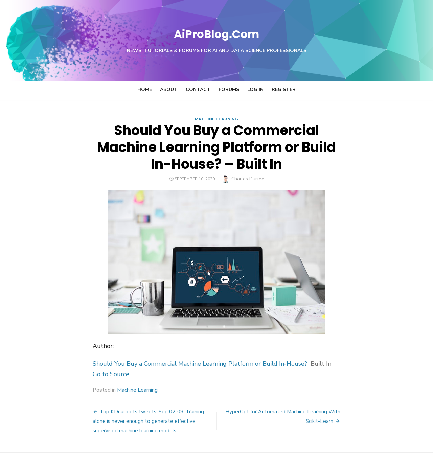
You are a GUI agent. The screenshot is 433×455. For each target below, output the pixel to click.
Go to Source (69, 357)
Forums (229, 89)
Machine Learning (216, 119)
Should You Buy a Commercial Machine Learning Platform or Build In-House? (158, 347)
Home (144, 89)
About (169, 89)
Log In (255, 89)
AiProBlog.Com (216, 32)
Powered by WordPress (302, 440)
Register (284, 89)
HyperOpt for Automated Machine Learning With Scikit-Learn (303, 394)
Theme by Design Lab (358, 440)
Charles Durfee (247, 162)
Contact (198, 89)
